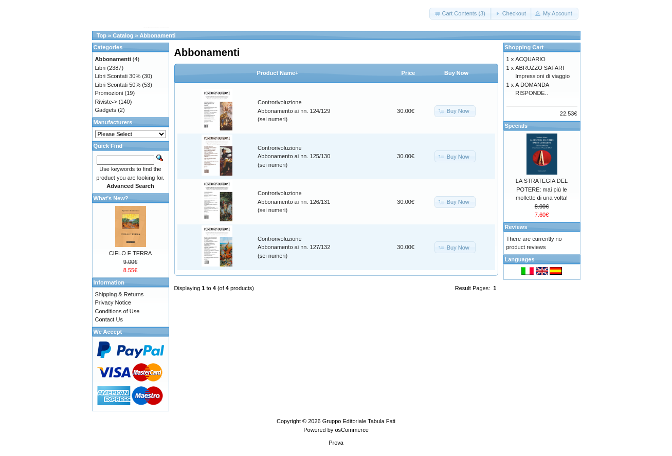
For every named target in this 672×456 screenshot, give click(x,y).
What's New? (111, 198)
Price (408, 73)
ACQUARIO (530, 59)
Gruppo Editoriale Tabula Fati (358, 421)
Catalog (123, 35)
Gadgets (106, 110)
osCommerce (351, 430)
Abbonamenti (157, 35)
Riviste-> (106, 102)
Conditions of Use (117, 311)
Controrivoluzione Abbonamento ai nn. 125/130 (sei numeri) (294, 156)
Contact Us (109, 319)
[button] (460, 14)
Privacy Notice (113, 302)
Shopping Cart (524, 47)
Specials (516, 126)
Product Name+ (278, 73)
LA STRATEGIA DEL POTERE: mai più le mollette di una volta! (542, 189)
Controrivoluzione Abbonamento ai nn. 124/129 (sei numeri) (294, 110)
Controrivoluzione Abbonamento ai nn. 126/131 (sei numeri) (294, 201)
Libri (100, 68)
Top (101, 35)
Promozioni (109, 93)
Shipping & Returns (119, 294)
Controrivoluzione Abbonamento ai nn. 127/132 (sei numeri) (294, 247)
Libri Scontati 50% (118, 85)
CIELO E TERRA (130, 253)
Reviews (516, 227)
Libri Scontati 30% (118, 76)
